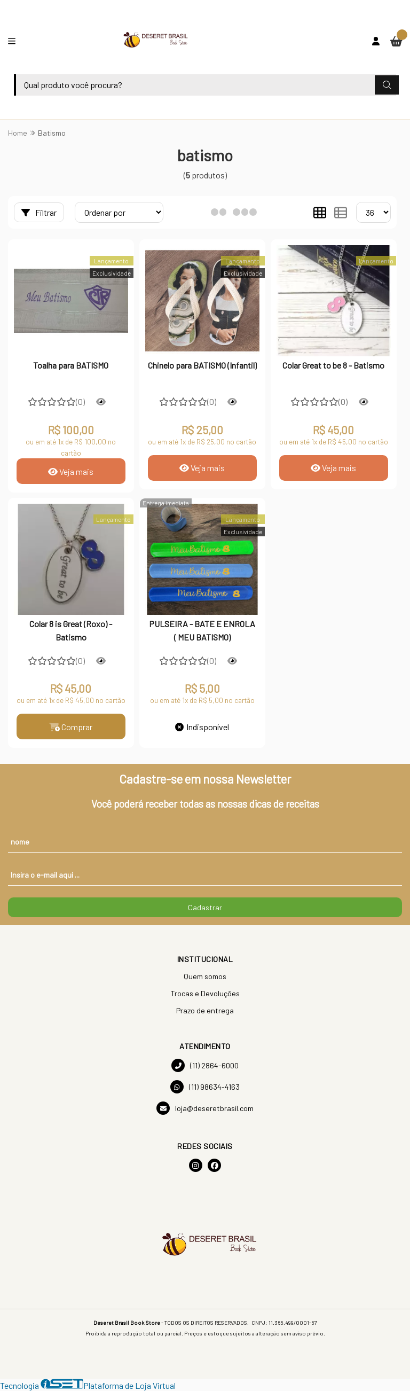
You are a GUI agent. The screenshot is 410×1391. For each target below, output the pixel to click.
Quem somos (205, 976)
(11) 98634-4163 (205, 1086)
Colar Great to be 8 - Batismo (333, 365)
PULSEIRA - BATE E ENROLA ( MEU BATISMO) (202, 630)
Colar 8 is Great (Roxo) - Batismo (70, 630)
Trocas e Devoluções (205, 993)
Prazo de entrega (205, 1010)
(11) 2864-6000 (205, 1065)
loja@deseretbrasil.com (205, 1108)
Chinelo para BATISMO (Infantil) (202, 365)
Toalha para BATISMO (70, 365)
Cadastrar (205, 907)
